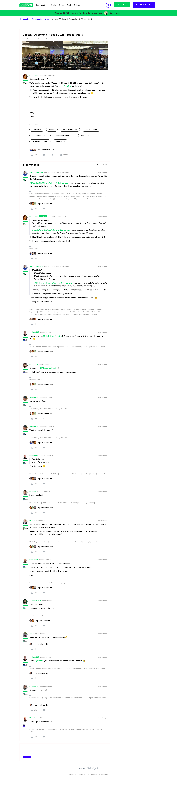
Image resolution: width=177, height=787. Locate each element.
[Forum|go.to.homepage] (26, 5)
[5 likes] (41, 351)
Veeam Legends (91, 129)
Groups (61, 5)
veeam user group (70, 129)
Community (24, 19)
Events (53, 5)
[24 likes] (41, 149)
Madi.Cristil (33, 75)
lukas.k (32, 520)
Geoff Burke (33, 397)
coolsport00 (34, 332)
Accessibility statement (98, 774)
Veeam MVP (60, 141)
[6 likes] (41, 384)
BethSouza (33, 364)
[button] (144, 5)
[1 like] (38, 644)
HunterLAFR (33, 559)
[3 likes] (41, 203)
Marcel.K (32, 491)
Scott (31, 633)
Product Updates (73, 5)
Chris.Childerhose (36, 172)
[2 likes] (40, 620)
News (46, 19)
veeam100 (85, 135)
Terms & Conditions (77, 774)
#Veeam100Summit (40, 141)
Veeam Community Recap (63, 135)
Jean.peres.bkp (35, 600)
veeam (52, 129)
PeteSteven (33, 686)
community (37, 129)
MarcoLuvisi (34, 718)
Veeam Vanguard (39, 135)
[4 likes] (41, 507)
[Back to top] (172, 771)
